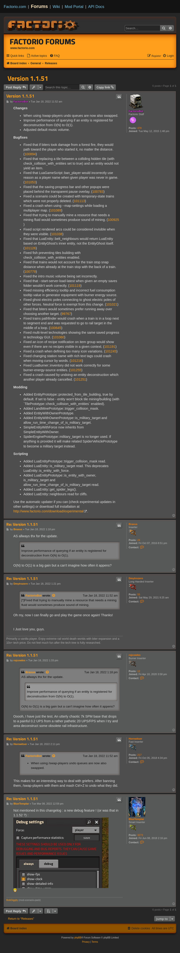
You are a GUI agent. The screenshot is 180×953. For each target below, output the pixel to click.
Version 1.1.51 (28, 78)
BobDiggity (12, 900)
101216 (76, 361)
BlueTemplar (136, 819)
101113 (79, 201)
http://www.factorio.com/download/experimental (48, 511)
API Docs (96, 6)
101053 (30, 182)
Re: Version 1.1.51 (22, 524)
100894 (30, 154)
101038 (56, 234)
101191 (110, 346)
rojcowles (135, 655)
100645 (55, 328)
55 (138, 594)
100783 (98, 191)
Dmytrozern (136, 578)
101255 (75, 370)
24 (138, 540)
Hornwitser (135, 738)
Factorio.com (15, 6)
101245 (110, 351)
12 (138, 671)
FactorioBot (136, 111)
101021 (111, 304)
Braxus (133, 524)
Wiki (56, 6)
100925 (113, 220)
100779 (30, 271)
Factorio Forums (42, 41)
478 (139, 128)
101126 (30, 248)
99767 (66, 314)
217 (139, 754)
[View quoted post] (54, 595)
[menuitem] (37, 56)
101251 (80, 379)
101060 (58, 337)
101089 (55, 210)
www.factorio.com (22, 48)
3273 (140, 835)
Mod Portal (74, 6)
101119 (74, 285)
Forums (39, 6)
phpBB (77, 937)
